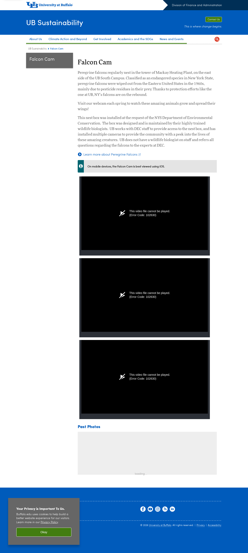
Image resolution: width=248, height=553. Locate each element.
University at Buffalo (160, 525)
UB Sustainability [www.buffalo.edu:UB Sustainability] (37, 49)
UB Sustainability (54, 22)
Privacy (201, 525)
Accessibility (214, 525)
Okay (43, 532)
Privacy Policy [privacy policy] (49, 522)
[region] (44, 521)
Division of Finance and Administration (197, 5)
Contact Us (214, 19)
